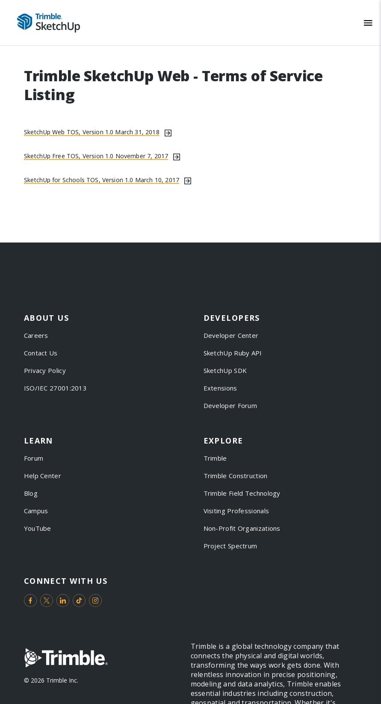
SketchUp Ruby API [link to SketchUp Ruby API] (233, 353)
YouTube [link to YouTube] (37, 528)
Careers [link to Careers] (36, 335)
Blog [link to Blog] (31, 493)
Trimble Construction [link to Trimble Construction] (236, 475)
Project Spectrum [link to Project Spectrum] (230, 545)
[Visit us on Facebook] (30, 600)
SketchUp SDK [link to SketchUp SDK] (225, 370)
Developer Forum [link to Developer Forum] (230, 405)
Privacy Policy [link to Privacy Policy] (45, 370)
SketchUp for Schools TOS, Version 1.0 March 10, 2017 (101, 180)
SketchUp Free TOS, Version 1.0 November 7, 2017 (96, 156)
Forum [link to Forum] (34, 458)
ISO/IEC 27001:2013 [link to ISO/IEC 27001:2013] (55, 388)
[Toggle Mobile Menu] (368, 23)
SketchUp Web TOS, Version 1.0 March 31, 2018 (91, 132)
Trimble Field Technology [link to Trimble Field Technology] (242, 493)
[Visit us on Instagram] (95, 600)
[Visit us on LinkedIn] (63, 600)
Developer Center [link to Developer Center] (231, 335)
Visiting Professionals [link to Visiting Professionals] (236, 510)
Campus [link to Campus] (36, 510)
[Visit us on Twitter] (47, 600)
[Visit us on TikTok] (79, 600)
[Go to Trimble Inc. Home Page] (66, 659)
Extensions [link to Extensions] (220, 388)
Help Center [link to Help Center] (42, 475)
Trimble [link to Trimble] (215, 458)
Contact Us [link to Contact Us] (41, 353)
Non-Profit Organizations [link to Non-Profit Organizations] (242, 528)
